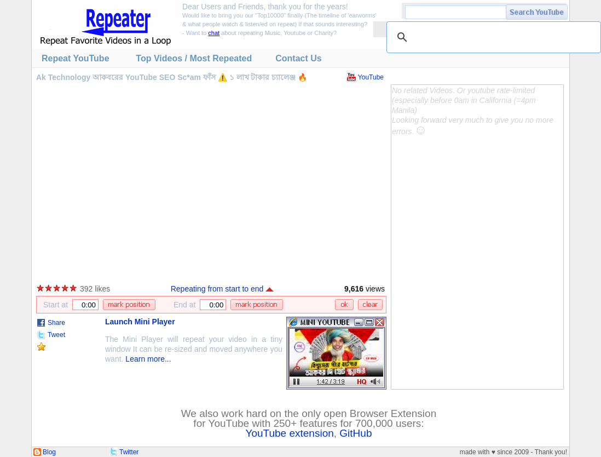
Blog (49, 452)
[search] (492, 37)
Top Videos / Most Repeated (194, 58)
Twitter (128, 452)
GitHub (355, 433)
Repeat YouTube (75, 58)
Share (56, 323)
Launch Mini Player (140, 321)
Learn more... (148, 359)
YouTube (371, 77)
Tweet (56, 335)
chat (213, 33)
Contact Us (298, 58)
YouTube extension (290, 433)
